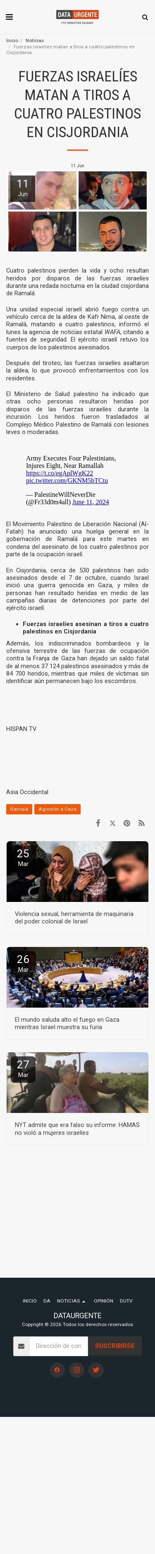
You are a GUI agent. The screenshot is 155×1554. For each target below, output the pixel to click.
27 (23, 1068)
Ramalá (19, 809)
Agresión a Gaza (57, 809)
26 (23, 963)
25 (23, 857)
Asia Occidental (27, 792)
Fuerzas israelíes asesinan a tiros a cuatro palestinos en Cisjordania (86, 627)
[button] (9, 17)
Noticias (35, 40)
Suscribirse (115, 1346)
